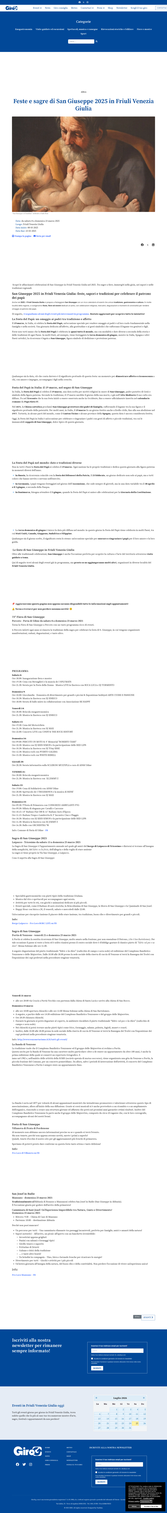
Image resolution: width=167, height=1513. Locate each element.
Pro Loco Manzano (21, 1274)
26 (144, 1422)
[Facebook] (80, 2)
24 (130, 1422)
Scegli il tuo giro (139, 8)
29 (116, 1427)
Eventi (36, 8)
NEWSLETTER (72, 1459)
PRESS (47, 1464)
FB (46, 829)
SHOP (69, 1455)
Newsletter (121, 8)
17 (130, 1417)
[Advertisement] (83, 68)
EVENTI (48, 1451)
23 (123, 1422)
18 (137, 1417)
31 (130, 1427)
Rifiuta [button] (134, 1506)
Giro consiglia (61, 8)
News (47, 8)
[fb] (17, 1461)
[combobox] (81, 41)
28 (108, 1427)
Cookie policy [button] (148, 1498)
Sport (83, 33)
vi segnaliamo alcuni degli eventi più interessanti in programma (56, 314)
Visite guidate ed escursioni (50, 29)
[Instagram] (87, 2)
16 (123, 1417)
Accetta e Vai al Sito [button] (151, 1506)
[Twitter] (83, 2)
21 (108, 1422)
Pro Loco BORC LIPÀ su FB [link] (43, 922)
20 (99, 1422)
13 (99, 1417)
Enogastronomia (23, 29)
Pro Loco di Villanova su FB (25, 1152)
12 (144, 1413)
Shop (110, 8)
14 (108, 1417)
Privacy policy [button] (134, 1501)
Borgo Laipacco (20, 922)
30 (123, 1427)
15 (116, 1417)
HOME (47, 1446)
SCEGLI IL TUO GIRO (74, 1464)
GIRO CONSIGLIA (51, 1459)
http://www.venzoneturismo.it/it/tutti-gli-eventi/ (42, 1038)
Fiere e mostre (144, 29)
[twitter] (24, 1461)
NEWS (47, 1455)
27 (99, 1427)
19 (144, 1417)
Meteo (74, 8)
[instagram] (30, 1461)
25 (137, 1422)
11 (137, 1413)
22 (116, 1422)
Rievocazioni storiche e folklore (117, 29)
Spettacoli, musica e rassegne (82, 29)
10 (130, 1413)
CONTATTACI (72, 1451)
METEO (69, 1446)
